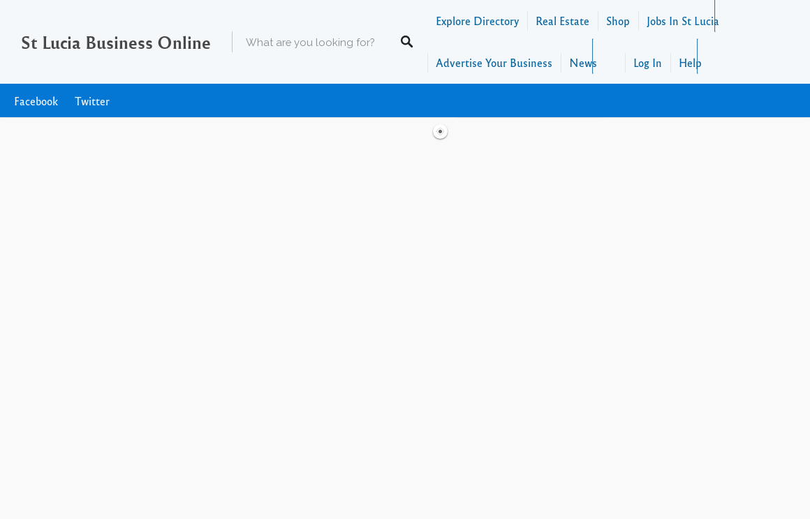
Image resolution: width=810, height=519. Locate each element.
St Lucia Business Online (116, 41)
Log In (647, 62)
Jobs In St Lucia (683, 20)
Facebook (36, 100)
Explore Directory (477, 20)
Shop (618, 20)
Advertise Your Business (494, 62)
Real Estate (562, 20)
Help (690, 62)
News (583, 62)
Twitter (92, 100)
